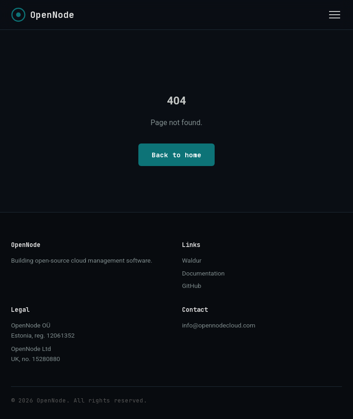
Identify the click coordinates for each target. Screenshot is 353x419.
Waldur (191, 260)
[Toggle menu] (334, 14)
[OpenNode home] (42, 14)
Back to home (176, 154)
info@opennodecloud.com (218, 325)
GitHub (191, 285)
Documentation (203, 273)
